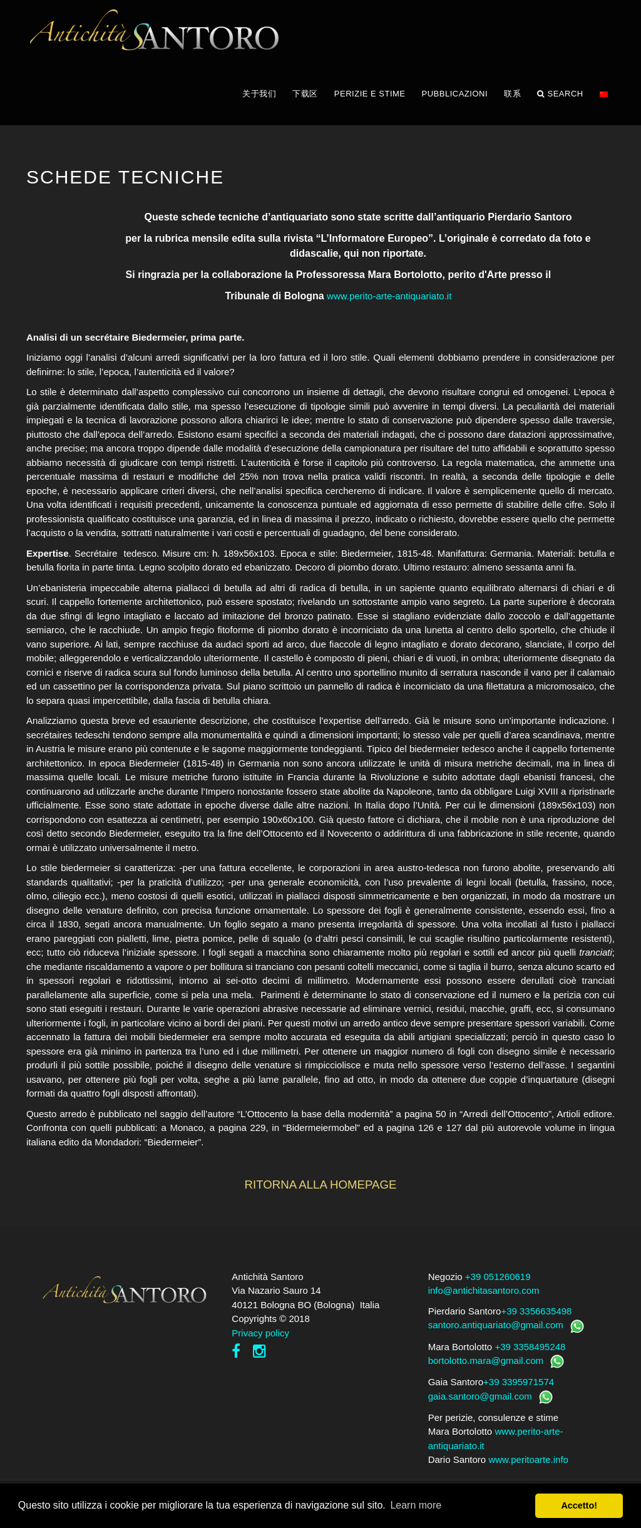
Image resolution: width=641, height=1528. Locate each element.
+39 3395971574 (518, 1381)
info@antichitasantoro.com (484, 1290)
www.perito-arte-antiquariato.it (389, 296)
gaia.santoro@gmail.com (480, 1396)
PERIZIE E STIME (370, 93)
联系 (512, 93)
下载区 (305, 93)
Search (560, 94)
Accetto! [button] (579, 1505)
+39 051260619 (498, 1276)
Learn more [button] (415, 1505)
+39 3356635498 (536, 1311)
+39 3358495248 (530, 1346)
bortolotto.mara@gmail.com (485, 1360)
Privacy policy (260, 1333)
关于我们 (259, 93)
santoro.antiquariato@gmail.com (495, 1324)
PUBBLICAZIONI (455, 93)
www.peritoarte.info (528, 1459)
